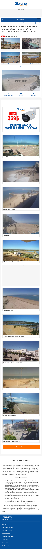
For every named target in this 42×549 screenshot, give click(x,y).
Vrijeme (21, 94)
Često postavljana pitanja (8, 536)
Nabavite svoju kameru (7, 527)
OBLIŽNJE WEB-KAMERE (21, 102)
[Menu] (38, 19)
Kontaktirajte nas (6, 533)
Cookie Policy (5, 542)
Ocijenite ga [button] (33, 94)
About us (4, 524)
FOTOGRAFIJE (21, 452)
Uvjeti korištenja (5, 539)
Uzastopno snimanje (8, 94)
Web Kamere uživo (21, 19)
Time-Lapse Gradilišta (7, 530)
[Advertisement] (21, 14)
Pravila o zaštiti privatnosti (8, 545)
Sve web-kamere (21, 447)
